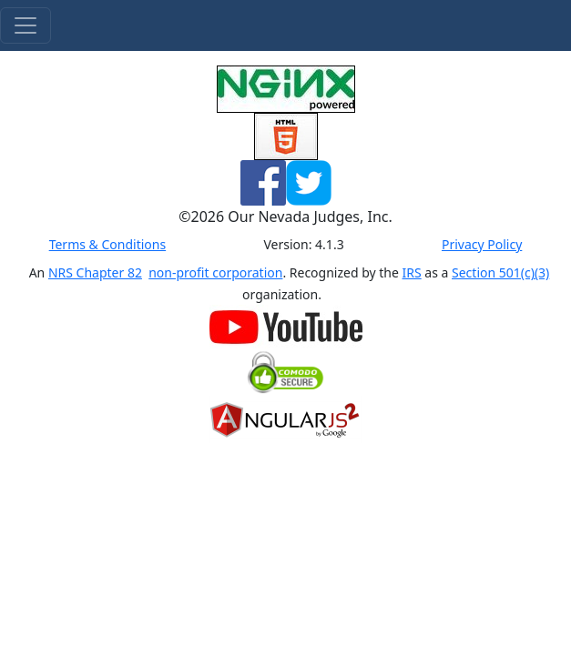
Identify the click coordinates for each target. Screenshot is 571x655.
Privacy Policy (482, 244)
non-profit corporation (215, 272)
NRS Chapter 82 (95, 272)
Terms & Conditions (108, 244)
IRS (412, 272)
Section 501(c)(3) (500, 272)
